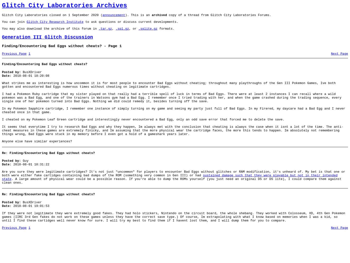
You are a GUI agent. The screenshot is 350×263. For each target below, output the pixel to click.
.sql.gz (122, 32)
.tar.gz (105, 32)
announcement (113, 17)
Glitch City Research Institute (54, 24)
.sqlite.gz (148, 32)
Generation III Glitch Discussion (47, 41)
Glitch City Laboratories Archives (64, 6)
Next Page (339, 59)
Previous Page (14, 59)
